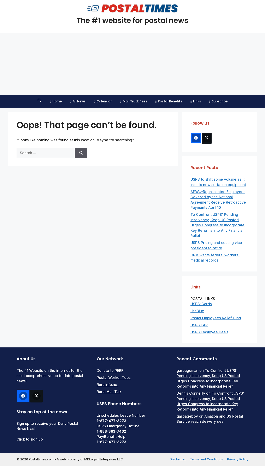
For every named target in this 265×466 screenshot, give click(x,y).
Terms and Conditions (206, 459)
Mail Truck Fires (133, 101)
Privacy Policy (237, 459)
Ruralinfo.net (107, 385)
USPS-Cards (201, 304)
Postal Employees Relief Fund (215, 318)
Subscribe (218, 101)
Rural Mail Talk (109, 392)
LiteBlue (197, 311)
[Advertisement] (132, 64)
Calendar (103, 101)
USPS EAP (199, 325)
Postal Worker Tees (114, 378)
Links (195, 101)
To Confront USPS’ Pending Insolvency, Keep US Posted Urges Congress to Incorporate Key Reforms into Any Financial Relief (217, 225)
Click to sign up (30, 439)
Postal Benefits (168, 101)
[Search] (81, 153)
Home (56, 101)
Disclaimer (178, 459)
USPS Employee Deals (209, 332)
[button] (39, 101)
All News (78, 101)
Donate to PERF (110, 371)
